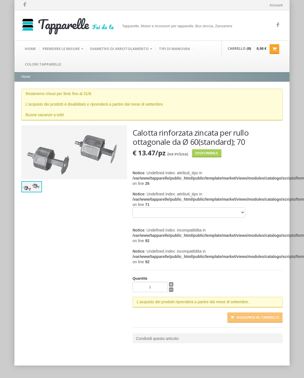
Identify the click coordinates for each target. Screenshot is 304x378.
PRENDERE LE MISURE (63, 48)
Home (25, 77)
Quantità (140, 278)
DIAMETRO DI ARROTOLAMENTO (121, 48)
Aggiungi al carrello (255, 317)
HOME (30, 48)
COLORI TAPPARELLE (43, 64)
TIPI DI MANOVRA (174, 48)
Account (276, 5)
